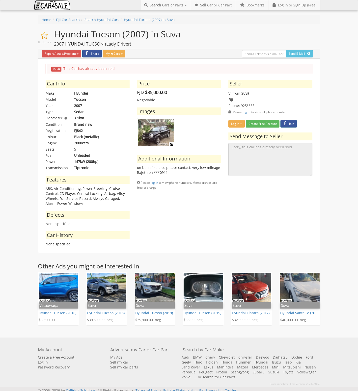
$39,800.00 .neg (100, 319)
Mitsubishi (292, 367)
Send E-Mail (299, 54)
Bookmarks (252, 5)
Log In (236, 124)
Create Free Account (262, 124)
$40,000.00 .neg (293, 319)
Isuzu (276, 362)
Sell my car (119, 362)
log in (154, 182)
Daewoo (262, 357)
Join (288, 123)
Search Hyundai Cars (101, 19)
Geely (186, 362)
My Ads (116, 357)
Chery (210, 357)
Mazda (242, 367)
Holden (212, 362)
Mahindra (225, 367)
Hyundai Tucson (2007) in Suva (149, 19)
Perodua (188, 372)
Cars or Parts (165, 5)
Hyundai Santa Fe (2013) (300, 313)
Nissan (310, 367)
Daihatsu (280, 357)
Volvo (186, 377)
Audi (185, 357)
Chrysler (245, 357)
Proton (221, 372)
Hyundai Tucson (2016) (57, 313)
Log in (43, 362)
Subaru (258, 372)
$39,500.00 (47, 319)
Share (91, 53)
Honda (226, 362)
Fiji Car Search (68, 19)
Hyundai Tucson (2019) (154, 313)
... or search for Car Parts (214, 377)
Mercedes (260, 367)
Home (46, 19)
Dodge (296, 357)
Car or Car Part (213, 5)
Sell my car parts (124, 367)
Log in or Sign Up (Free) (294, 5)
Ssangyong (240, 372)
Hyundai (261, 362)
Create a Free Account (56, 357)
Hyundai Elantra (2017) (251, 313)
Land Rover (191, 367)
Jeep (288, 362)
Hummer (243, 362)
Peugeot (206, 372)
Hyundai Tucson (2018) (106, 313)
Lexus (208, 367)
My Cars (114, 54)
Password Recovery (54, 367)
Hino (198, 362)
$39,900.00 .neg (148, 319)
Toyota (288, 372)
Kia (298, 362)
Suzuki (273, 372)
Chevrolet (227, 357)
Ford (309, 357)
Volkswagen (307, 372)
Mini (275, 367)
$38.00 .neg (193, 319)
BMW (197, 357)
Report (62, 54)
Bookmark (44, 42)
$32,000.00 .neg (245, 319)
